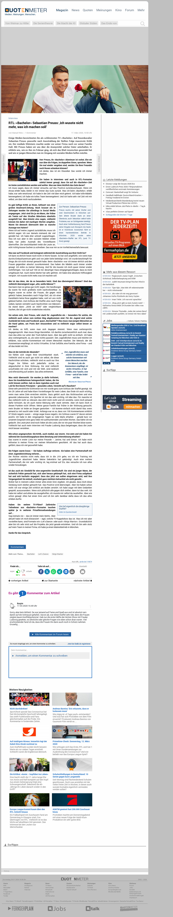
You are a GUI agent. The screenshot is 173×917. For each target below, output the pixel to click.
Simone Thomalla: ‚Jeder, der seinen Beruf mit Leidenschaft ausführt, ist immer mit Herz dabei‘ (125, 312)
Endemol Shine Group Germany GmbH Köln (122, 350)
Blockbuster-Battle (114, 892)
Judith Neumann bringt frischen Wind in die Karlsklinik (124, 283)
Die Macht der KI (66, 23)
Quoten (88, 10)
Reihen (26, 888)
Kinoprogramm (114, 901)
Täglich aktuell (71, 890)
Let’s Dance (43, 554)
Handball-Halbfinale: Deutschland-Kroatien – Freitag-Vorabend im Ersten (124, 196)
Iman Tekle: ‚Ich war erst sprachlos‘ (122, 299)
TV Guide (75, 901)
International (49, 892)
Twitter (5, 896)
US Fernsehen (48, 901)
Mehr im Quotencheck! (68, 512)
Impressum (133, 898)
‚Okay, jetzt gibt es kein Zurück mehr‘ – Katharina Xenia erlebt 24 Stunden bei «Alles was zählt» (124, 305)
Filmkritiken (38, 901)
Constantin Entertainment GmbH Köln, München (123, 343)
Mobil (5, 890)
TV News (56, 901)
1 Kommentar (30, 133)
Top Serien (139, 901)
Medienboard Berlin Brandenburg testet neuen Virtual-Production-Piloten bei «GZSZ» (125, 201)
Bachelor (31, 554)
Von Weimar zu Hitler (17, 23)
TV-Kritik (90, 888)
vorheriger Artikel (18, 580)
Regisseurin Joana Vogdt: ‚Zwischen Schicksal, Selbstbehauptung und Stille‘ (122, 276)
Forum (129, 10)
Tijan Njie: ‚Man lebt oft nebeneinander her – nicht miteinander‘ (123, 288)
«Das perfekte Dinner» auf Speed (119, 211)
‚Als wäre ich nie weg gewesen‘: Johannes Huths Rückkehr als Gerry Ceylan (121, 294)
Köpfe (47, 894)
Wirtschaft (48, 890)
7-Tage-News (7, 892)
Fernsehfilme (92, 901)
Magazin (62, 10)
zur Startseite (50, 580)
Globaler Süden (88, 23)
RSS (4, 886)
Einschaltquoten (65, 901)
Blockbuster (83, 901)
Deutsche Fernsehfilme (127, 901)
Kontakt (132, 890)
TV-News (48, 886)
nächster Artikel (83, 580)
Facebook (6, 894)
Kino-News (112, 886)
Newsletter (6, 888)
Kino (118, 10)
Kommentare (17, 546)
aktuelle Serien (103, 901)
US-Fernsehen (50, 896)
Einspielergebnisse (114, 890)
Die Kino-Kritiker (113, 888)
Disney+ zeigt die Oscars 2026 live (120, 183)
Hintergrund (28, 886)
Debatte (90, 886)
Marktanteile (70, 888)
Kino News (9, 901)
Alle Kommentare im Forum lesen (50, 634)
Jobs (131, 888)
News (75, 10)
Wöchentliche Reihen (73, 886)
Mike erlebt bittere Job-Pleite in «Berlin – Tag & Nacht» (125, 207)
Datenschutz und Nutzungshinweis (135, 892)
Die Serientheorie (43, 23)
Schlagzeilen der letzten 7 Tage (119, 214)
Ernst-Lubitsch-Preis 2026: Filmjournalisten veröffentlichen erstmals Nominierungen (124, 187)
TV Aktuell (17, 901)
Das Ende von (109, 23)
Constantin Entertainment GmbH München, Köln (124, 335)
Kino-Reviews (92, 890)
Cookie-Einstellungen (136, 896)
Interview (27, 890)
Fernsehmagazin (27, 901)
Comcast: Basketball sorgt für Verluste (122, 192)
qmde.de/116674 (86, 561)
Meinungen (104, 10)
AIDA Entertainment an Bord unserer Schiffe (124, 327)
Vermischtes (49, 888)
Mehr (141, 10)
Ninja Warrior (57, 554)
